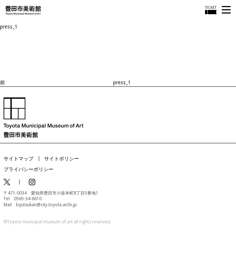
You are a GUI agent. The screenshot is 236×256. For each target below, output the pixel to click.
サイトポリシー (61, 158)
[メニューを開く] (226, 10)
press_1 (8, 26)
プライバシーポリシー (28, 169)
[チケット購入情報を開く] (210, 10)
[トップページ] (23, 10)
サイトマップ (18, 158)
